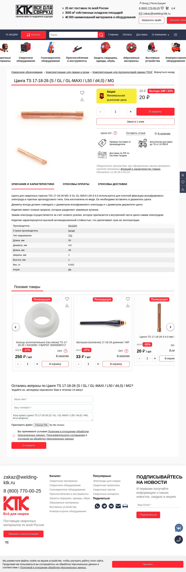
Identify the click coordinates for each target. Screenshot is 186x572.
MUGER (72, 224)
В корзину (155, 111)
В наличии (162, 132)
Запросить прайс (152, 20)
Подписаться (148, 513)
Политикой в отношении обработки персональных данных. (53, 567)
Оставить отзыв (135, 131)
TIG (70, 234)
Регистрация (158, 3)
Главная (113, 33)
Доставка (141, 33)
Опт (62, 349)
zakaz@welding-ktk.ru (157, 13)
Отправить (28, 444)
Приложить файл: (22, 423)
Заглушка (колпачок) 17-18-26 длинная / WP (103, 341)
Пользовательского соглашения (65, 433)
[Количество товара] (27, 363)
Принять (148, 564)
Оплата (127, 33)
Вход (143, 3)
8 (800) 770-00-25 (149, 8)
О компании (161, 33)
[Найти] (102, 34)
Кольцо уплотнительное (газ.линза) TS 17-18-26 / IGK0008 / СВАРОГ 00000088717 (42, 342)
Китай (71, 229)
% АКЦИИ (12, 33)
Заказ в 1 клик (135, 120)
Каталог (33, 34)
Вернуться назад (164, 71)
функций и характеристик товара (140, 167)
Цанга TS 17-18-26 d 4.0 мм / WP (159, 335)
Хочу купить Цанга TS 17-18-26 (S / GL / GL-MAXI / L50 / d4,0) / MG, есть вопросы (52, 415)
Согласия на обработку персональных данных (46, 437)
